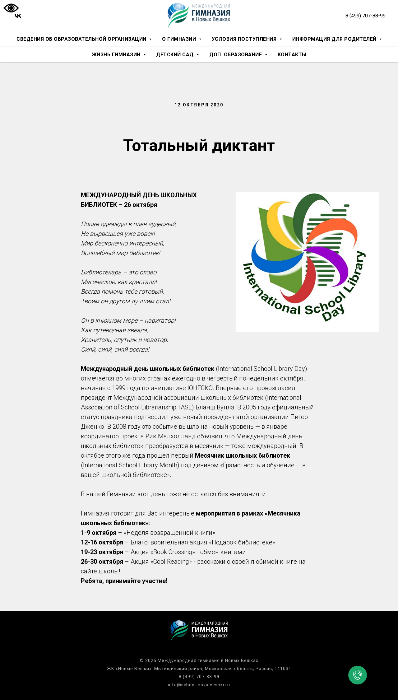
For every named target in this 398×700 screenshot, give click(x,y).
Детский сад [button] (175, 55)
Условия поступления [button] (245, 39)
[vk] (18, 16)
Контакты (292, 55)
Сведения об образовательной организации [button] (82, 39)
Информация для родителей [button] (335, 39)
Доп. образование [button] (236, 55)
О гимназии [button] (179, 39)
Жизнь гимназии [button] (117, 55)
